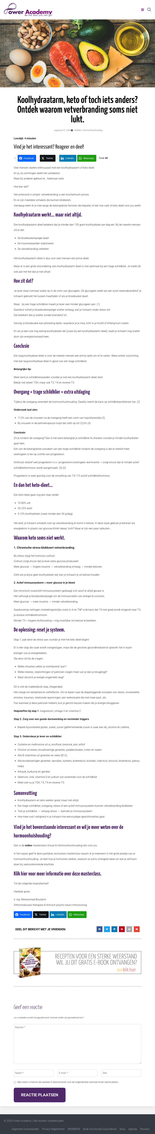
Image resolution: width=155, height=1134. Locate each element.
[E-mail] (78, 1073)
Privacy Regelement (53, 1129)
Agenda (132, 1129)
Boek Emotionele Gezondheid (99, 1129)
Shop (122, 1129)
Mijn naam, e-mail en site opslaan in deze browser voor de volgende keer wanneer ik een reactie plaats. (68, 1082)
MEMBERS (74, 1129)
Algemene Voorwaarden (25, 1129)
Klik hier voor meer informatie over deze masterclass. (57, 874)
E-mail (63, 1072)
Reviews (144, 1129)
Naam (19, 1072)
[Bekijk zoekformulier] (149, 10)
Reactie (20, 1027)
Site (105, 1072)
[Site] (121, 1073)
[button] (99, 929)
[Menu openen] (142, 9)
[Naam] (34, 1073)
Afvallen (78, 130)
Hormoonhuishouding (92, 130)
